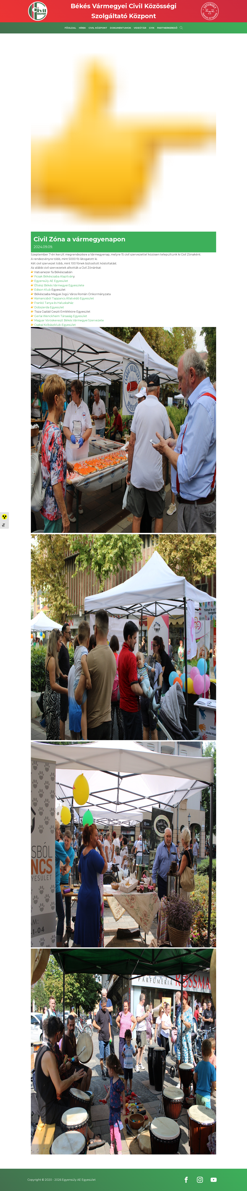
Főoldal (70, 27)
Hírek (82, 27)
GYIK (151, 27)
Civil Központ (98, 27)
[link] (53, 276)
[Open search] (181, 28)
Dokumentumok (120, 27)
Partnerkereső (167, 27)
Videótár (140, 27)
